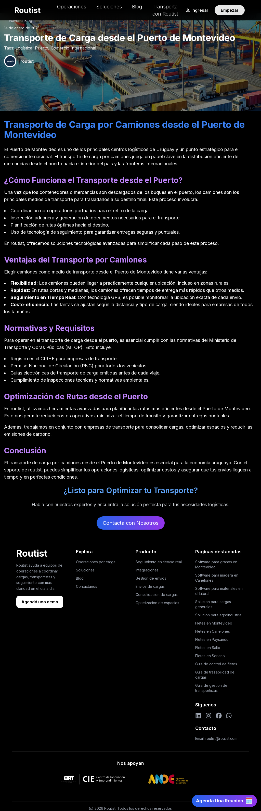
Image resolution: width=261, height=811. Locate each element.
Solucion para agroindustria (218, 615)
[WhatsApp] (229, 716)
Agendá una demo (39, 601)
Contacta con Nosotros (131, 523)
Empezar (230, 10)
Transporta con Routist (165, 10)
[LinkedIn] (198, 716)
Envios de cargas (150, 586)
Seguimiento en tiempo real (159, 562)
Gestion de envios (151, 578)
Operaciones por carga (95, 562)
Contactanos (86, 586)
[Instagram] (208, 716)
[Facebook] (219, 716)
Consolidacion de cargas (157, 594)
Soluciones (109, 7)
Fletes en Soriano (210, 656)
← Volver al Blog (18, 20)
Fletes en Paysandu (211, 639)
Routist (27, 10)
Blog (137, 7)
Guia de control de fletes (216, 664)
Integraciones (147, 570)
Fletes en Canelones (212, 631)
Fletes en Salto (207, 647)
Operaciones (71, 7)
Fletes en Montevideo (213, 623)
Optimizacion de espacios (157, 603)
